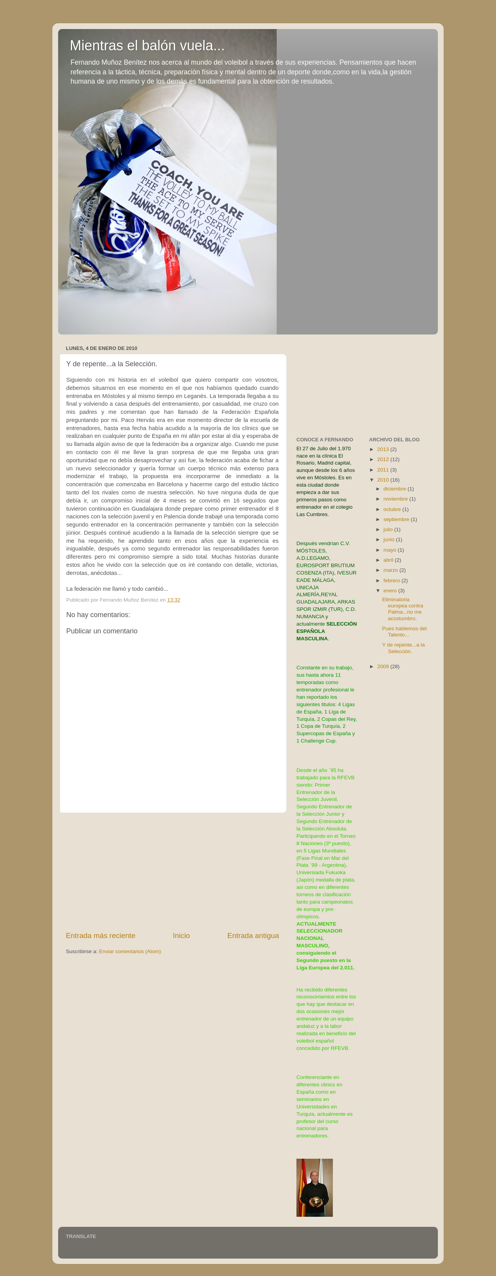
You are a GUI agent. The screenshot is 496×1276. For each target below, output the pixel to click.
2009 (383, 666)
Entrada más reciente (101, 935)
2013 (383, 449)
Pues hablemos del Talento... (404, 632)
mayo (391, 550)
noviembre (397, 499)
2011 (383, 470)
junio (390, 539)
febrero (393, 580)
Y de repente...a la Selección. (403, 648)
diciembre (396, 489)
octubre (393, 509)
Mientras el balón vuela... (147, 45)
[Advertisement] (172, 871)
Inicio (181, 935)
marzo (392, 570)
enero (391, 590)
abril (389, 560)
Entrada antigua (253, 935)
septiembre (397, 519)
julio (389, 529)
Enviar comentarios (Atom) (130, 951)
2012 (383, 459)
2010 (383, 480)
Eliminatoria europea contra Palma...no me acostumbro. (402, 609)
